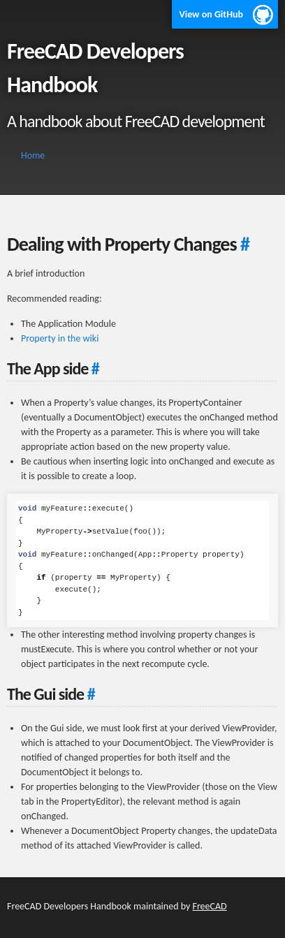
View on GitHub (211, 14)
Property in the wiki (59, 338)
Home (33, 155)
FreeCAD (209, 906)
